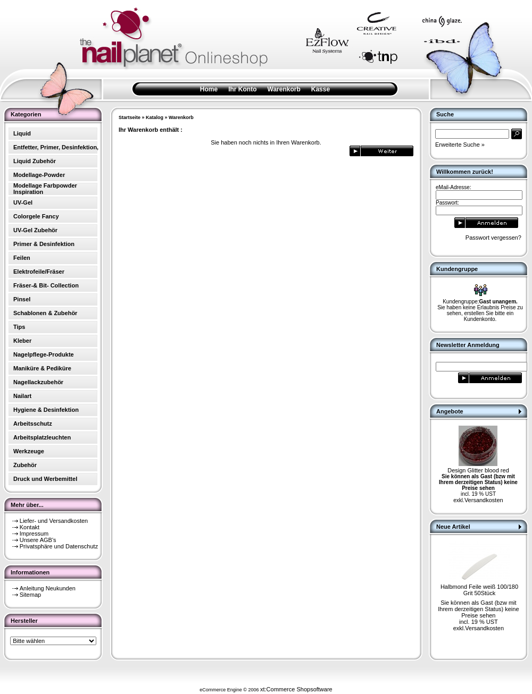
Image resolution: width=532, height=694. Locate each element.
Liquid (22, 133)
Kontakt (29, 527)
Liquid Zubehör (34, 161)
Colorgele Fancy (36, 216)
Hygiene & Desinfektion (46, 410)
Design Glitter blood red (478, 470)
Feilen (21, 258)
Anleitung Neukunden (48, 588)
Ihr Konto (242, 89)
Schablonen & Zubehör (45, 313)
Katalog (154, 117)
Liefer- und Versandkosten (54, 521)
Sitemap (30, 594)
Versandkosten (483, 500)
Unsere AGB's (38, 540)
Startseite (129, 117)
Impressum (34, 533)
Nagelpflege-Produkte (43, 354)
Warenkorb (284, 89)
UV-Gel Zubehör (35, 230)
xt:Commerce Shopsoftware (296, 689)
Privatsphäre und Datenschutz (59, 546)
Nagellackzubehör (38, 382)
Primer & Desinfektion (43, 244)
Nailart (22, 396)
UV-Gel (22, 202)
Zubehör (25, 465)
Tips (19, 327)
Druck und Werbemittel (45, 479)
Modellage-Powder (39, 175)
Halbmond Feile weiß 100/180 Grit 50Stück (479, 589)
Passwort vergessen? (493, 237)
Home (209, 89)
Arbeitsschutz (32, 423)
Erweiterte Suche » (460, 144)
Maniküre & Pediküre (42, 368)
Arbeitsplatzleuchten (42, 437)
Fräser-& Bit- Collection (46, 285)
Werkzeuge (28, 451)
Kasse (320, 89)
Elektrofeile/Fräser (38, 271)
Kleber (22, 340)
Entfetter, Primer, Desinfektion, (55, 147)
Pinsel (21, 299)
